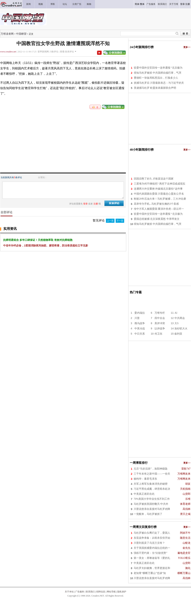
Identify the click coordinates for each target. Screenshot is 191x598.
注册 (187, 4)
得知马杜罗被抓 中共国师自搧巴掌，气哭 (158, 72)
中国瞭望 (21, 33)
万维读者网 (7, 33)
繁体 (142, 4)
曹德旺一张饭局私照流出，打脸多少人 (156, 77)
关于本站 (69, 591)
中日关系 (139, 333)
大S (176, 323)
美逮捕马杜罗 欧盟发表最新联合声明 (155, 87)
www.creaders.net (8, 51)
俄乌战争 (139, 323)
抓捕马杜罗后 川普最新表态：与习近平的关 (159, 82)
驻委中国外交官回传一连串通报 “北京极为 (158, 67)
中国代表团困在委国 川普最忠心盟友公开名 (159, 193)
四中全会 (160, 318)
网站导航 (111, 591)
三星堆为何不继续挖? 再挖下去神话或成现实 (159, 183)
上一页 (110, 220)
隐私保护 (121, 591)
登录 (182, 4)
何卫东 (158, 333)
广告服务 (79, 591)
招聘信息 (100, 591)
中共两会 (179, 318)
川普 (137, 318)
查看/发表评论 (67, 51)
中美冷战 (139, 328)
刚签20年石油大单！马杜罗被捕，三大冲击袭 (160, 198)
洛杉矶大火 (180, 328)
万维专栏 (160, 312)
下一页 (120, 220)
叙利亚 (178, 333)
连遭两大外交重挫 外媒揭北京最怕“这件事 (158, 188)
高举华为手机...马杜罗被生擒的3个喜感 (156, 203)
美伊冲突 (160, 323)
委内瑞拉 (139, 312)
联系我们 (90, 591)
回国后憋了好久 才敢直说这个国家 (154, 178)
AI (175, 312)
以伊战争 (160, 328)
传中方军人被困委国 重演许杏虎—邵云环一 (159, 208)
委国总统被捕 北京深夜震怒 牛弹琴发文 (156, 219)
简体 (137, 4)
